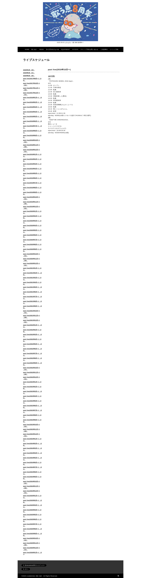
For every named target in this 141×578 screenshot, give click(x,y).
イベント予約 (114, 49)
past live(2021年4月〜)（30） (32, 283)
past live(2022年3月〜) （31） (32, 335)
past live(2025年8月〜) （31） (32, 529)
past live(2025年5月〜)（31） (32, 515)
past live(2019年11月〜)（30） (31, 202)
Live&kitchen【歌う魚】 (34, 576)
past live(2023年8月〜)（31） (32, 416)
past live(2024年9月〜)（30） (32, 477)
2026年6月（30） (29, 75)
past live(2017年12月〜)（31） (31, 93)
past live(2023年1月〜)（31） (32, 383)
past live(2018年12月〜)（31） (31, 150)
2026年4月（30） (29, 70)
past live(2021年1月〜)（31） (32, 269)
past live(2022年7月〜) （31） (32, 354)
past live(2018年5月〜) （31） (32, 117)
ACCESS (75, 49)
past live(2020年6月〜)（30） (32, 236)
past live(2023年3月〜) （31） (32, 392)
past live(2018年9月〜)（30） (32, 136)
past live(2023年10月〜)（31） (31, 425)
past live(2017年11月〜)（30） (31, 89)
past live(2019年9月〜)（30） (32, 193)
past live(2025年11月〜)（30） (31, 544)
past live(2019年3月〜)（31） (32, 165)
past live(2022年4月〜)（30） (32, 340)
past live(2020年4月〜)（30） (32, 226)
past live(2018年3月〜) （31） (32, 108)
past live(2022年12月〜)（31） (31, 378)
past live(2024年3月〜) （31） (32, 449)
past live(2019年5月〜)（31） (32, 174)
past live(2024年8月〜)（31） (32, 473)
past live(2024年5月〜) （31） (32, 458)
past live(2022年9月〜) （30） (32, 364)
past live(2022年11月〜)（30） (31, 373)
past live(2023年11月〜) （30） (31, 430)
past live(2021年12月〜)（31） (31, 321)
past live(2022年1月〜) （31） (32, 326)
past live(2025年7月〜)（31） (32, 525)
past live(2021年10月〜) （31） (31, 311)
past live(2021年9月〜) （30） (32, 307)
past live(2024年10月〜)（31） (31, 482)
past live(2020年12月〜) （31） (31, 264)
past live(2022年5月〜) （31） (32, 345)
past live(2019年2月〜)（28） (32, 160)
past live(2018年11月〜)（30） (31, 146)
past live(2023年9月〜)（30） (32, 420)
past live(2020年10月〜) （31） (31, 255)
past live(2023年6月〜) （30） (32, 406)
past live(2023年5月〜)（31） (32, 402)
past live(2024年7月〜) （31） (32, 468)
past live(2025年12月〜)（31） (31, 548)
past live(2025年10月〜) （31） (31, 539)
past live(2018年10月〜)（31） (31, 141)
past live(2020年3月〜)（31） (32, 221)
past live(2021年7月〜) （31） (32, 297)
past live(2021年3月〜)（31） (32, 278)
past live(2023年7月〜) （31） (32, 411)
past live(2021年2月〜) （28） (32, 274)
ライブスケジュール (52, 49)
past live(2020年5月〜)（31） (32, 231)
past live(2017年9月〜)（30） (32, 79)
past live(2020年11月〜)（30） (31, 259)
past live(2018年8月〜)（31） (32, 131)
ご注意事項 (104, 49)
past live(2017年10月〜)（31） (31, 84)
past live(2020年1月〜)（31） (32, 212)
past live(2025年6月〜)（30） (32, 520)
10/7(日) (51, 76)
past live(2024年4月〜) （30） (32, 454)
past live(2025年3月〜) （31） (32, 506)
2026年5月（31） (29, 73)
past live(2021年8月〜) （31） (32, 302)
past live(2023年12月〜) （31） (31, 435)
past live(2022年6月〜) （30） (32, 349)
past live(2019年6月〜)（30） (32, 179)
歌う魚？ (34, 49)
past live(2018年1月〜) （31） (32, 98)
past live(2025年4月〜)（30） (32, 511)
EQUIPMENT (65, 49)
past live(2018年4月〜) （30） (32, 112)
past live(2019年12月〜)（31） (31, 207)
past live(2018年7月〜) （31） (32, 127)
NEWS (41, 49)
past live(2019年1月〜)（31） (32, 155)
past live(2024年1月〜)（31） (32, 439)
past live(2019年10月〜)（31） (31, 198)
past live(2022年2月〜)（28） (32, 330)
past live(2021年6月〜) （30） (32, 293)
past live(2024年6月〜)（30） (32, 463)
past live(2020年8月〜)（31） (32, 245)
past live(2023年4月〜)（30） (32, 397)
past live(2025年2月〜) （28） (32, 501)
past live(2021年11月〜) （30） (31, 316)
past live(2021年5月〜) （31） (32, 288)
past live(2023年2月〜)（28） (32, 387)
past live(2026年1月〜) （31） (32, 553)
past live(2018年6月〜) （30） (32, 122)
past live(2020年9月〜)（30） (32, 250)
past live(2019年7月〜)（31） (32, 184)
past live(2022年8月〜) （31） (32, 359)
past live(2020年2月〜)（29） (32, 217)
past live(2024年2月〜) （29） (32, 444)
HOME (27, 49)
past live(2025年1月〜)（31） (32, 496)
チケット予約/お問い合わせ (89, 49)
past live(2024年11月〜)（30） (31, 487)
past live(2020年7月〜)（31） (32, 240)
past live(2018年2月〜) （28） (32, 103)
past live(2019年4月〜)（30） (32, 169)
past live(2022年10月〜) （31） (31, 368)
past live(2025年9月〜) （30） (32, 534)
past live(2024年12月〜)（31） (31, 492)
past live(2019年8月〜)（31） (32, 188)
